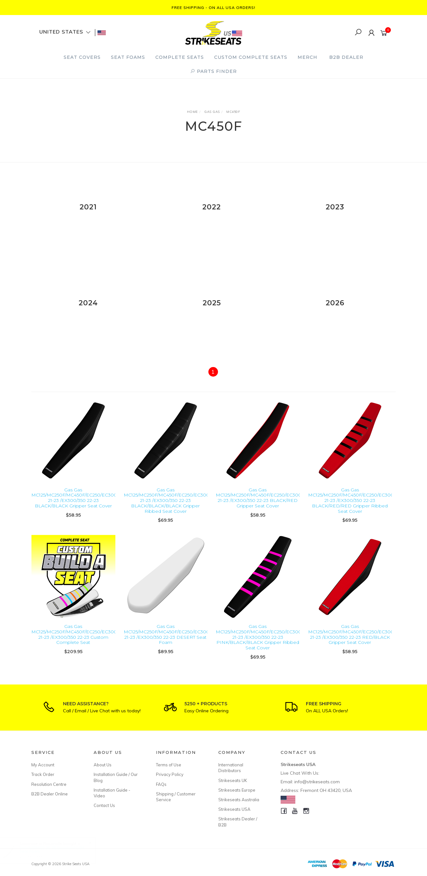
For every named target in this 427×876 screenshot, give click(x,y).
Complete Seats (179, 57)
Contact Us (104, 805)
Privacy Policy (169, 774)
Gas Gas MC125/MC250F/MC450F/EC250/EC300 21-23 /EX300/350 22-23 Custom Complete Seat (74, 643)
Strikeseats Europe (236, 790)
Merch (307, 57)
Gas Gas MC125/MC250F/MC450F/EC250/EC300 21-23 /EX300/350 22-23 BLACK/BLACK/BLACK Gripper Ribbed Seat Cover (166, 509)
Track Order (42, 774)
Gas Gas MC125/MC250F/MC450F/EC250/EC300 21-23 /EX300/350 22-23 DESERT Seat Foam (166, 643)
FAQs (161, 784)
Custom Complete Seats (250, 57)
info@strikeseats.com (317, 782)
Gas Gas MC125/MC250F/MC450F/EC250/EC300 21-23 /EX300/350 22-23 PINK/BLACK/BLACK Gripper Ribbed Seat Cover (258, 646)
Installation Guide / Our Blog (116, 777)
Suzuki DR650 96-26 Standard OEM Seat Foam (57, 849)
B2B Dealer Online (49, 793)
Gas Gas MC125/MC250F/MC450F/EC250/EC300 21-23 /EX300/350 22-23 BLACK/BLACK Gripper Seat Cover (74, 507)
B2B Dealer (346, 57)
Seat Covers (82, 57)
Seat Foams (128, 57)
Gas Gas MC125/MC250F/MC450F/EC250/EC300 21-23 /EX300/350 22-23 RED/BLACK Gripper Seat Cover (351, 643)
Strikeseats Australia (238, 799)
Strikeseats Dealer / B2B (237, 821)
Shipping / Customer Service (176, 796)
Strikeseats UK (232, 780)
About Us (103, 764)
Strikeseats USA (234, 809)
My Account (42, 764)
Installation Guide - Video (112, 792)
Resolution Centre (48, 784)
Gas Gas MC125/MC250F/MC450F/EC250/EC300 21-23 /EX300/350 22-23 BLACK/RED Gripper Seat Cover (258, 507)
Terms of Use (168, 764)
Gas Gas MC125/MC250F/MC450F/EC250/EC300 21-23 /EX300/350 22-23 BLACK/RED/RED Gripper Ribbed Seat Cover (351, 509)
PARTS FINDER (213, 71)
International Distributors (230, 767)
